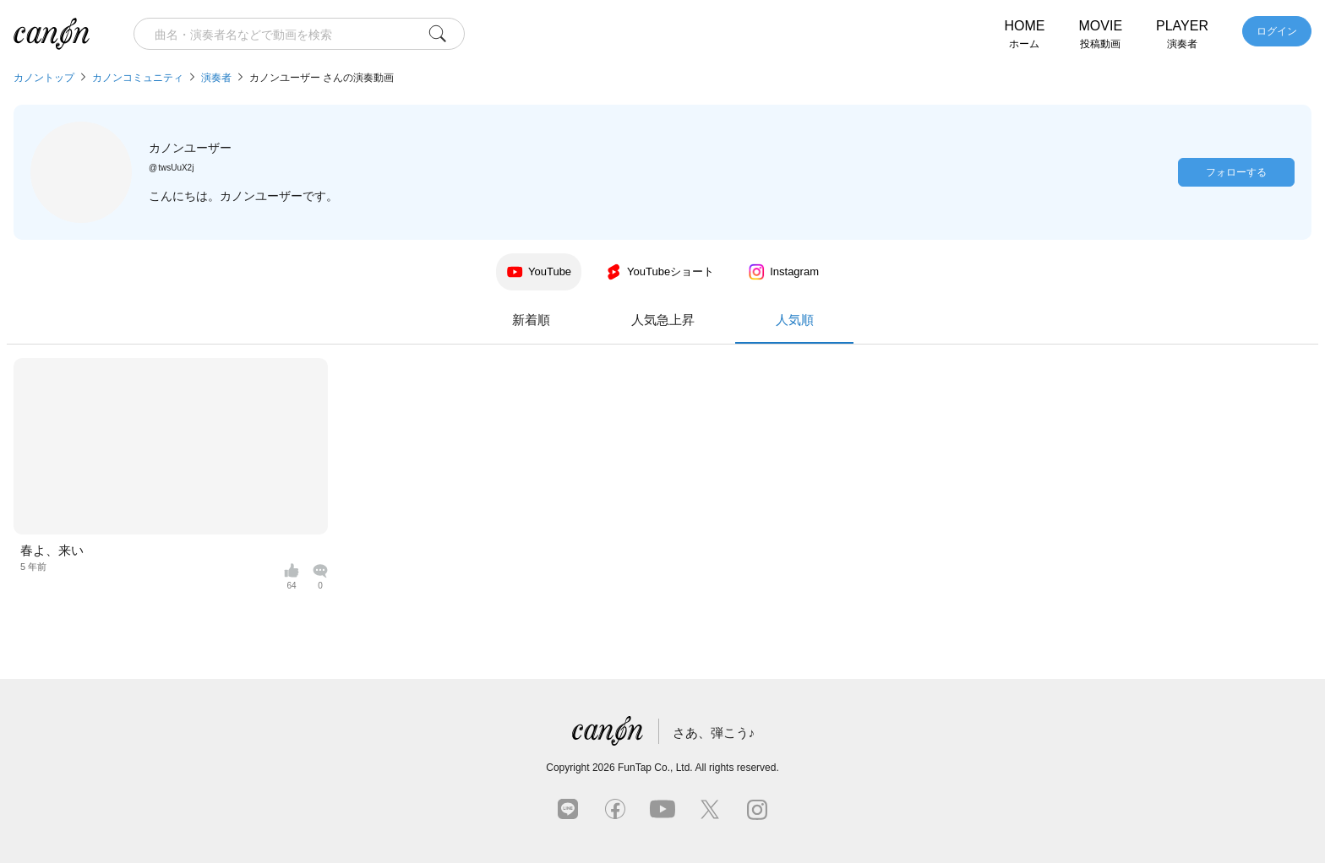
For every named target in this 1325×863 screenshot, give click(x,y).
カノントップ (44, 78)
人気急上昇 (663, 319)
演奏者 (216, 78)
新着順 (531, 319)
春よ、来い (52, 550)
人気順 (794, 328)
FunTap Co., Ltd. (655, 767)
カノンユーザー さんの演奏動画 (321, 78)
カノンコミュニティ (137, 78)
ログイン (1277, 31)
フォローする (1236, 172)
